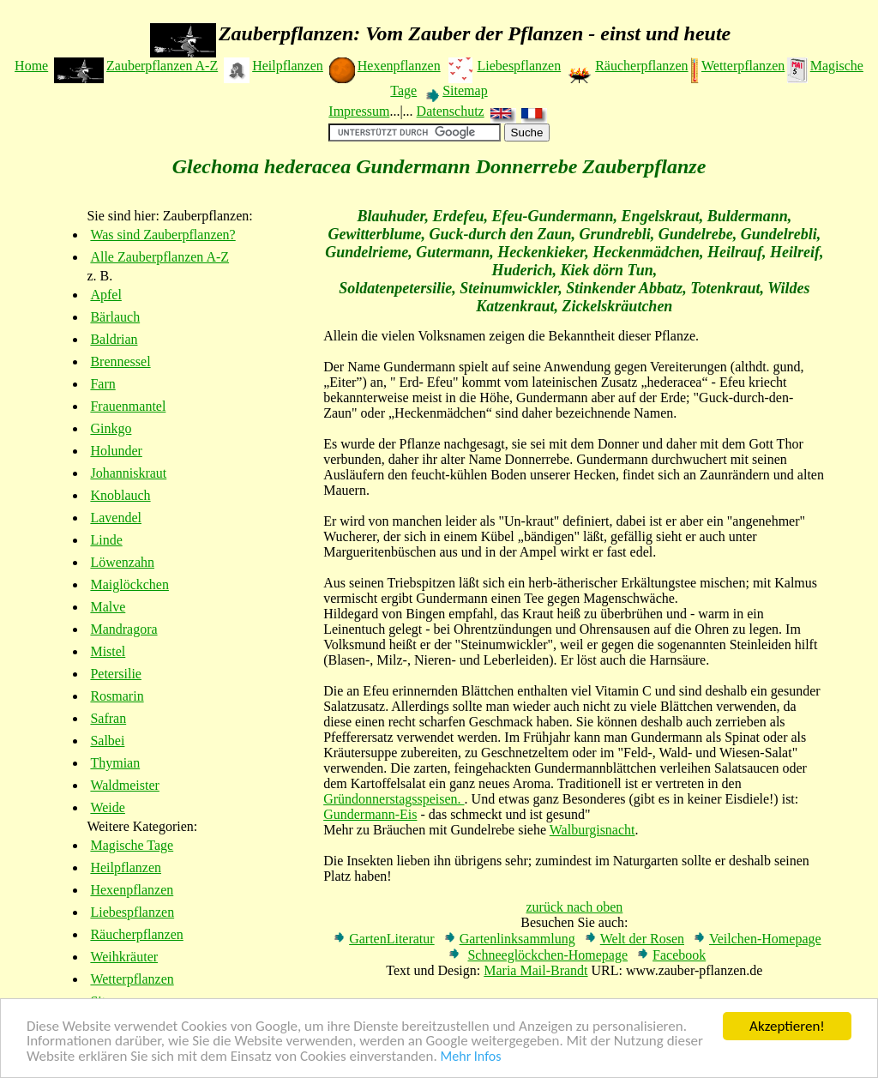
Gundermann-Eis (370, 814)
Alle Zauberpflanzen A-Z (159, 257)
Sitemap (464, 90)
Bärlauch (115, 317)
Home (31, 65)
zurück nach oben (574, 907)
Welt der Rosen (642, 938)
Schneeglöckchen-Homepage (547, 955)
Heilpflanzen (287, 65)
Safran (108, 718)
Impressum (358, 111)
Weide (107, 807)
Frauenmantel (127, 406)
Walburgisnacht (592, 829)
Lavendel (115, 517)
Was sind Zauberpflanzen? (162, 234)
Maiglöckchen (129, 584)
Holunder (115, 450)
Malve (107, 606)
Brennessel (120, 361)
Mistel (107, 651)
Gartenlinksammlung (517, 938)
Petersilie (115, 673)
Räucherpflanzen (641, 65)
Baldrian (113, 339)
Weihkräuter (124, 956)
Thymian (115, 763)
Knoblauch (120, 495)
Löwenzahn (122, 562)
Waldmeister (124, 785)
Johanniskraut (128, 473)
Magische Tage (131, 845)
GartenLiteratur (392, 938)
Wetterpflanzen (743, 65)
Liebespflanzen (519, 65)
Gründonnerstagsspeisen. (393, 799)
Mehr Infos (471, 1057)
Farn (102, 383)
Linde (106, 540)
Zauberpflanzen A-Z (162, 65)
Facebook (679, 955)
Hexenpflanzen (399, 65)
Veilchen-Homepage (765, 938)
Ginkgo (110, 428)
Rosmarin (116, 696)
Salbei (107, 740)
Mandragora (123, 629)
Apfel (105, 294)
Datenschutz (450, 111)
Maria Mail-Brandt (535, 970)
